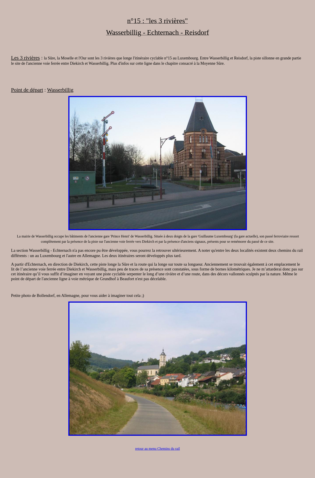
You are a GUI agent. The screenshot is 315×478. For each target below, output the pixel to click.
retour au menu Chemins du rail (157, 448)
